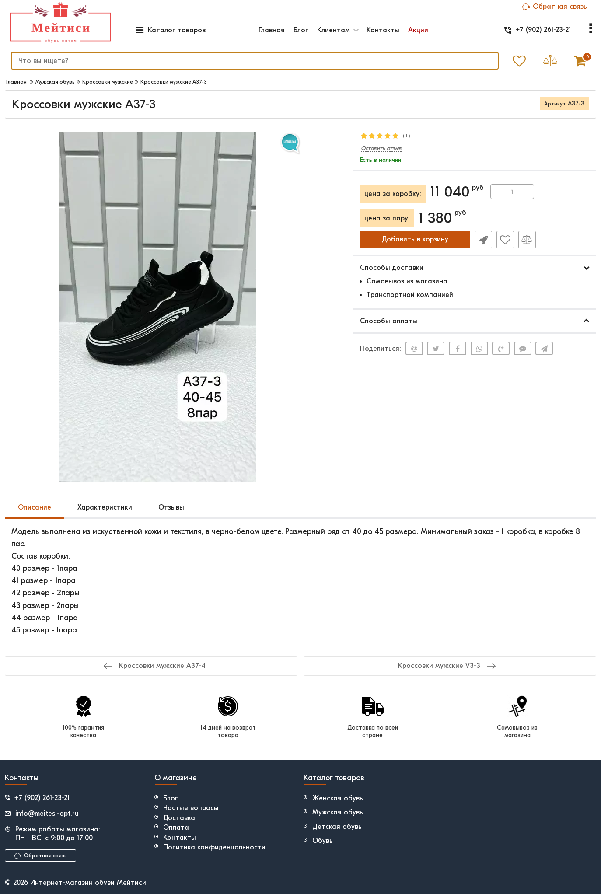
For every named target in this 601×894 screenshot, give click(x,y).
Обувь (322, 841)
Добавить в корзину (415, 240)
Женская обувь (337, 798)
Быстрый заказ (483, 239)
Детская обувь (337, 827)
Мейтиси (131, 883)
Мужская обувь (337, 812)
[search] (254, 61)
